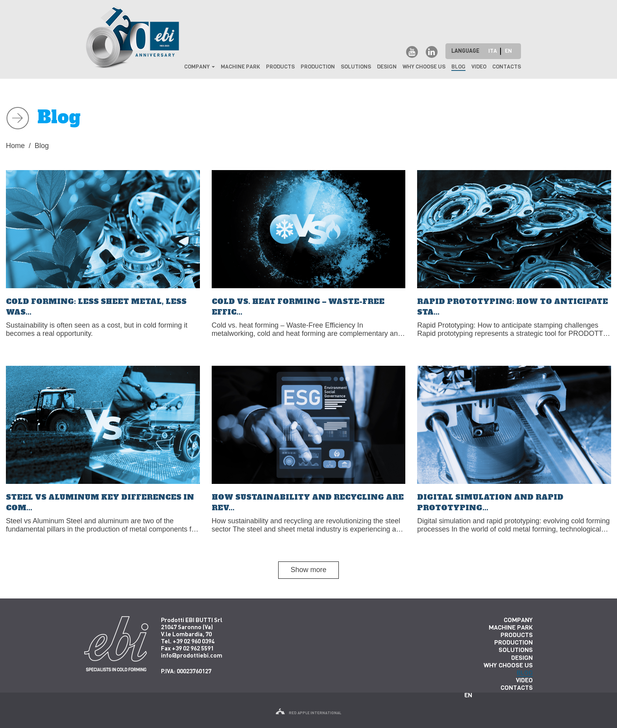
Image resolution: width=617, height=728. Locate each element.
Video (478, 66)
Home (15, 146)
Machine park (240, 66)
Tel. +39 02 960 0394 (187, 641)
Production (318, 66)
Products (280, 66)
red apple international (308, 712)
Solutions (356, 66)
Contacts (506, 66)
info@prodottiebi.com (191, 655)
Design (387, 66)
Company (199, 66)
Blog (458, 66)
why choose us (424, 66)
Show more (308, 570)
